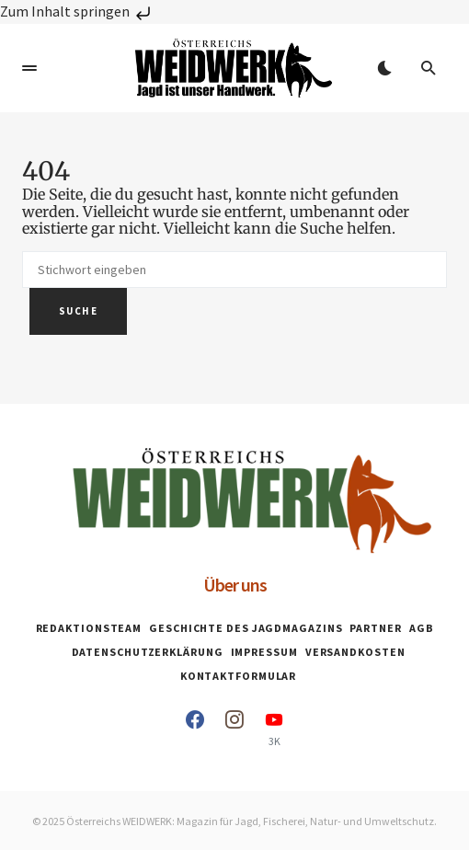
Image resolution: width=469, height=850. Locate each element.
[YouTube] (274, 728)
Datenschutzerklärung (147, 652)
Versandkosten (355, 652)
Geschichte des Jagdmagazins (245, 628)
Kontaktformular (238, 676)
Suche (78, 310)
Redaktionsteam (89, 628)
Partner (375, 628)
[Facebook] (195, 728)
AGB (421, 628)
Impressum (264, 652)
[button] (29, 68)
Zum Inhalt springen (77, 11)
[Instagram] (234, 728)
